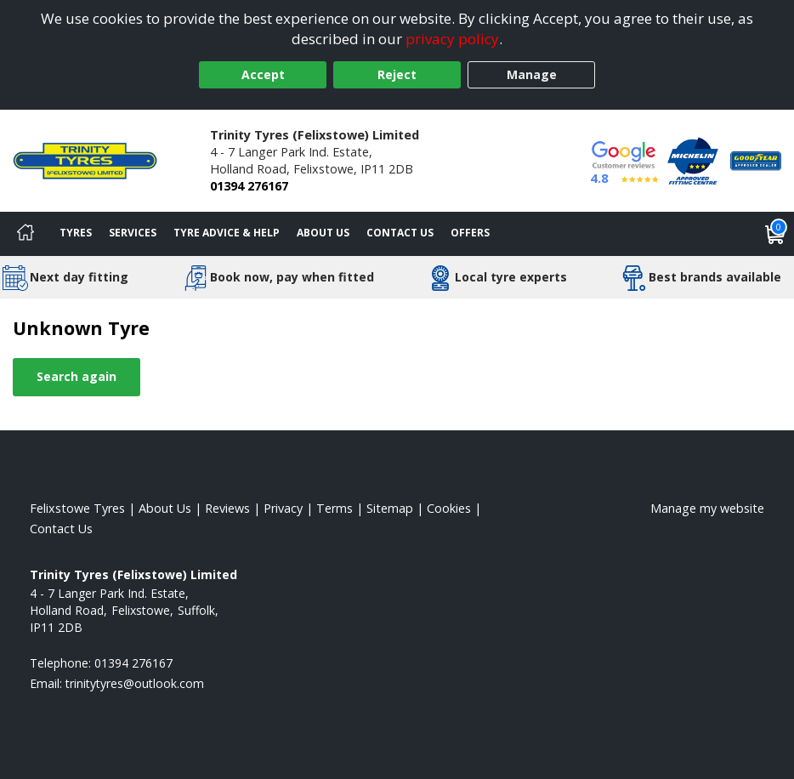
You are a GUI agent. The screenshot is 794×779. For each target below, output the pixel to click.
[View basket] (775, 234)
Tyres (76, 232)
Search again (76, 376)
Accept (263, 74)
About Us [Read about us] (165, 508)
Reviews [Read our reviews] (227, 508)
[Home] (25, 234)
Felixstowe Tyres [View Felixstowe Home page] (77, 508)
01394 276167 (249, 186)
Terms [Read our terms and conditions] (334, 508)
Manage (532, 74)
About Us (323, 232)
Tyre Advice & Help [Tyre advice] (226, 232)
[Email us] (134, 683)
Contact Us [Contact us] (400, 232)
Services (132, 232)
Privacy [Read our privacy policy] (283, 508)
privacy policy (452, 38)
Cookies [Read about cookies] (449, 508)
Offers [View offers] (470, 232)
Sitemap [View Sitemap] (389, 508)
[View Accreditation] (692, 159)
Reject (397, 74)
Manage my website (707, 508)
